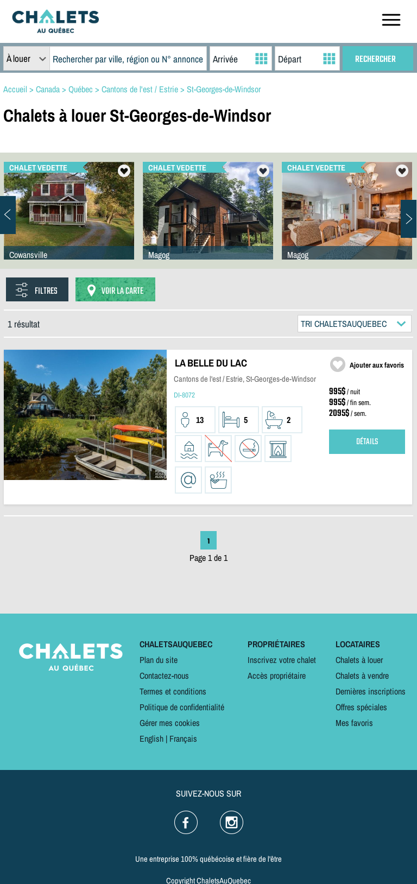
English (151, 738)
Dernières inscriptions (371, 691)
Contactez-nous (164, 675)
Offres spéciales (361, 707)
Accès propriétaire (277, 675)
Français (183, 738)
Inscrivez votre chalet (282, 660)
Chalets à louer (359, 660)
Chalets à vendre (362, 675)
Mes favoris (354, 723)
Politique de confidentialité (182, 707)
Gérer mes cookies (170, 723)
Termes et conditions (173, 691)
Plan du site (159, 660)
